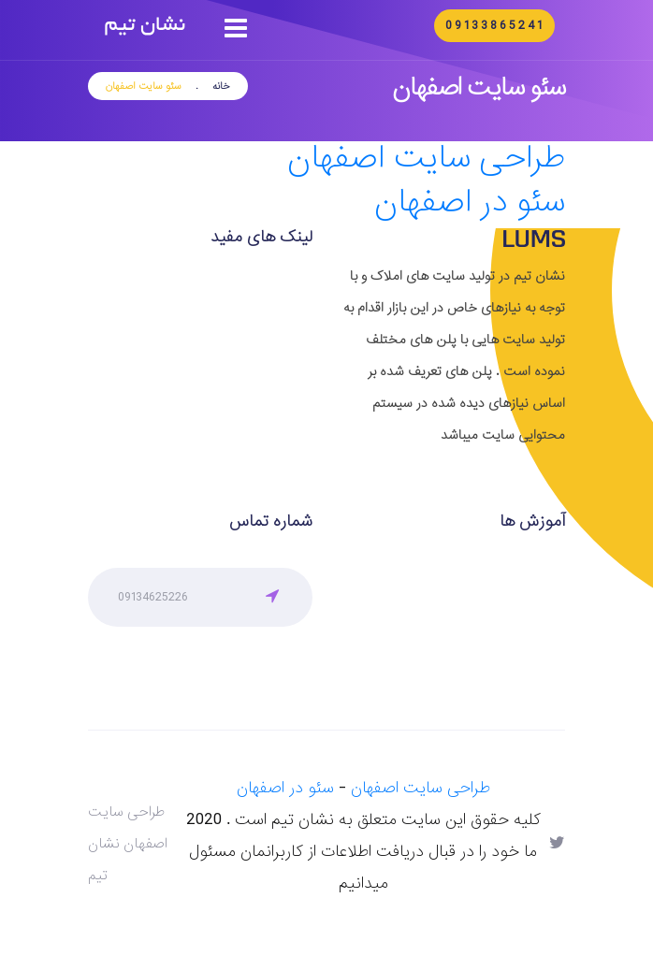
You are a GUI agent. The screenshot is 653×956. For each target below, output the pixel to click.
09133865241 (494, 26)
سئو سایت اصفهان (143, 86)
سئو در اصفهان (469, 202)
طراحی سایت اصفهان (426, 158)
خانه (221, 86)
